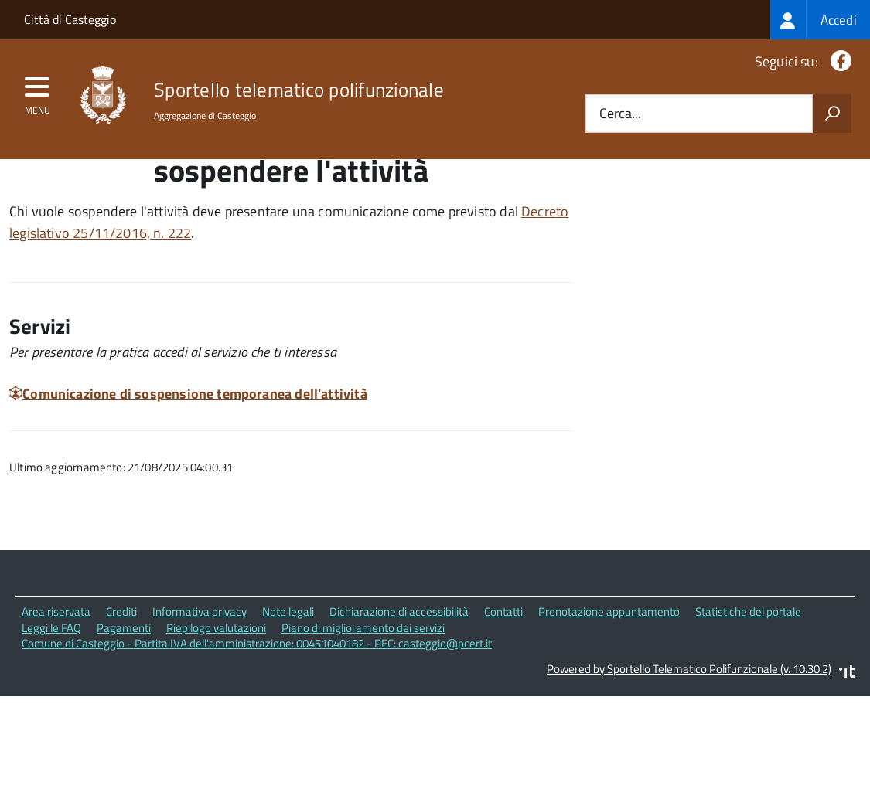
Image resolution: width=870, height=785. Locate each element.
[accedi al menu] (37, 92)
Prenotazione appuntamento (609, 676)
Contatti (503, 676)
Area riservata (56, 676)
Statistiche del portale (748, 676)
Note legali (288, 676)
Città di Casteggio (70, 19)
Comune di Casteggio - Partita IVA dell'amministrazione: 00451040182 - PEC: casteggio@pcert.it (257, 708)
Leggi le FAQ (51, 693)
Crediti (121, 676)
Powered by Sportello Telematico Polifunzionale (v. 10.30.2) (689, 734)
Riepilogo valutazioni (216, 693)
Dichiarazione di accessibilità (399, 676)
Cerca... (620, 114)
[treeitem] (820, 19)
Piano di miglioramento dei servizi (363, 693)
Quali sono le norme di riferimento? (736, 207)
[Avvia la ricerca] (832, 113)
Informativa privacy (199, 676)
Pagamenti (124, 693)
